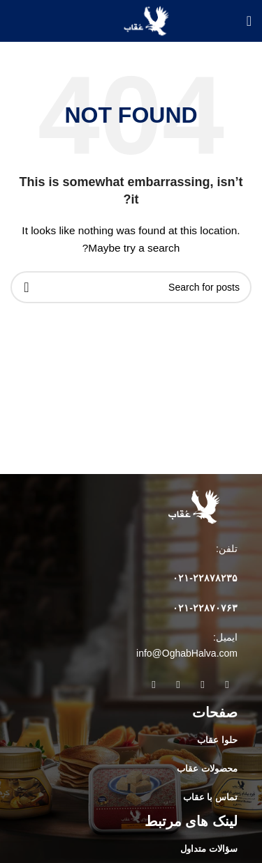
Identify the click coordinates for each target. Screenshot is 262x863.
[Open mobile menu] (249, 21)
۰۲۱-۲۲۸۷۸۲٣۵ (205, 577)
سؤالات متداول (209, 848)
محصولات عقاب (207, 768)
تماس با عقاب (210, 797)
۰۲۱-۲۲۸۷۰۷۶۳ (205, 607)
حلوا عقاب (217, 740)
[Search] (131, 287)
